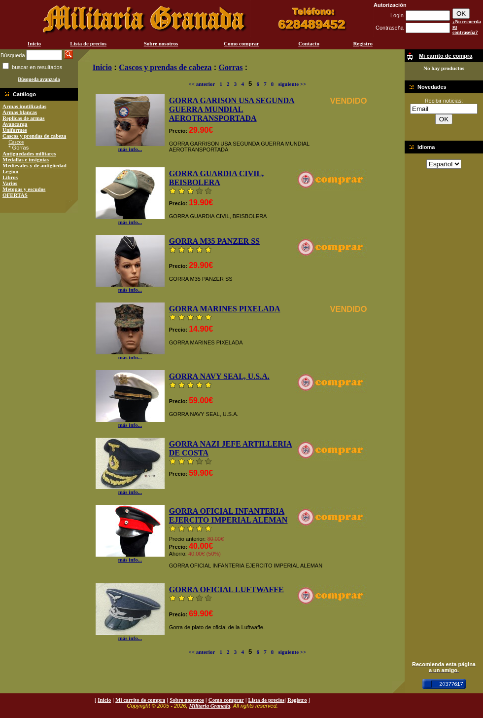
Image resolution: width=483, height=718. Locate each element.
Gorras (231, 67)
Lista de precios (88, 43)
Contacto (308, 43)
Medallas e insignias (25, 159)
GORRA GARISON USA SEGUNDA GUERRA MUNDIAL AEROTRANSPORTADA (232, 109)
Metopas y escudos (23, 189)
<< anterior (201, 84)
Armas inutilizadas (24, 106)
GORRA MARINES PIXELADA (224, 308)
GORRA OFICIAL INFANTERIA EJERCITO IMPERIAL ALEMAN (228, 515)
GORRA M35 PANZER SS (214, 241)
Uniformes (14, 130)
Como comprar (241, 43)
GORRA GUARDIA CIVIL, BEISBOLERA (216, 178)
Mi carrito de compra (140, 700)
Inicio (34, 43)
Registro (363, 43)
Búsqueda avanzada (39, 79)
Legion (10, 171)
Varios (9, 183)
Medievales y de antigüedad (34, 165)
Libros (10, 177)
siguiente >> (292, 84)
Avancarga (15, 124)
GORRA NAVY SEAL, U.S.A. (219, 376)
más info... (130, 146)
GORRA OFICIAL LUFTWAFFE (226, 589)
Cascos (16, 142)
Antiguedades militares (29, 153)
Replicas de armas (23, 118)
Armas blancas (19, 112)
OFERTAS (15, 195)
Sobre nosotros (161, 43)
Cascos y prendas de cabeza (34, 136)
